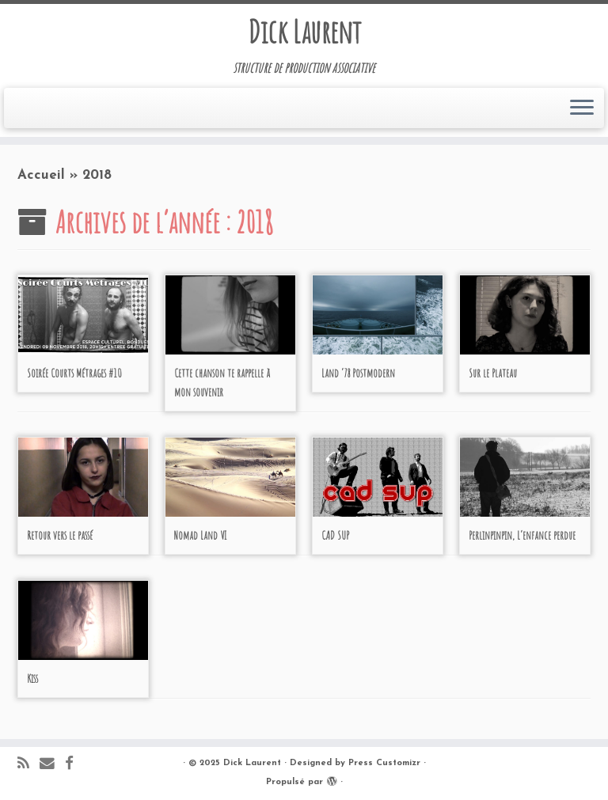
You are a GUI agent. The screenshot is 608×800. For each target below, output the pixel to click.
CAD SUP (335, 535)
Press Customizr (384, 763)
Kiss (32, 678)
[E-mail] (52, 764)
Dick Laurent (304, 32)
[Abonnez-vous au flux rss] (28, 764)
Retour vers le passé (60, 535)
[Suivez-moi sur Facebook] (74, 764)
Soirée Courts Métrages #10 (74, 373)
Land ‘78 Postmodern (358, 373)
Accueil (41, 175)
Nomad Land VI (200, 535)
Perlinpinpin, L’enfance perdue (522, 535)
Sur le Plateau (493, 373)
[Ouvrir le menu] (582, 108)
